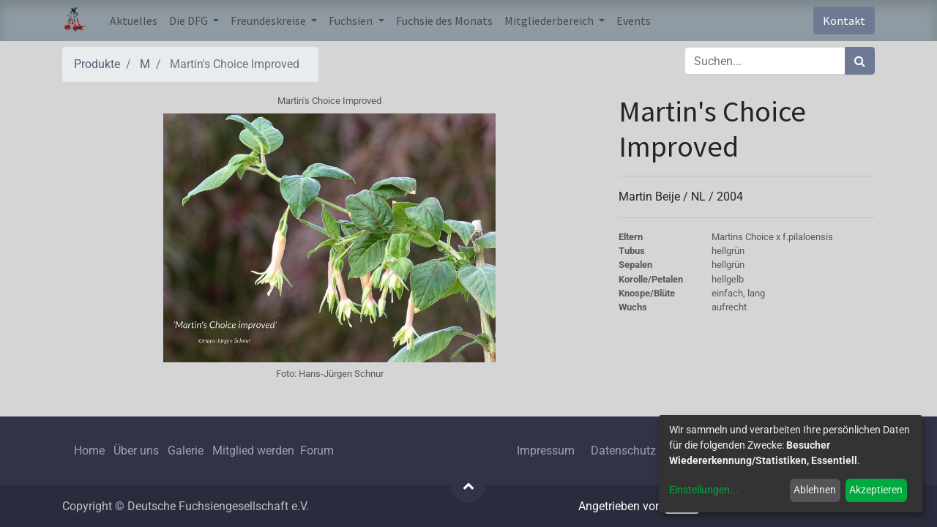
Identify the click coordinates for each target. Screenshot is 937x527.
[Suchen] (860, 61)
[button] (468, 485)
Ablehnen (815, 490)
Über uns (136, 450)
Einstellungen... (704, 490)
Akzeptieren (876, 490)
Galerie (186, 450)
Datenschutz (623, 450)
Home (89, 450)
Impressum (546, 450)
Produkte (97, 64)
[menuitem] (133, 20)
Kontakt (844, 20)
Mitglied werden (254, 450)
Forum (317, 450)
